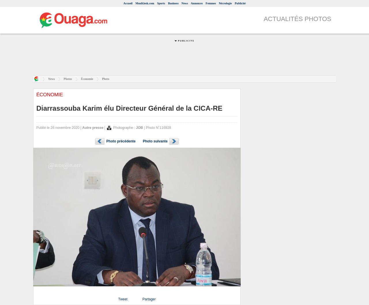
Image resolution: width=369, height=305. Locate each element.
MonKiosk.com (144, 3)
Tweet (122, 299)
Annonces (197, 3)
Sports (161, 3)
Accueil (128, 3)
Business (173, 3)
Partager (149, 299)
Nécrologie (225, 3)
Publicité (240, 3)
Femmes (211, 3)
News (184, 3)
